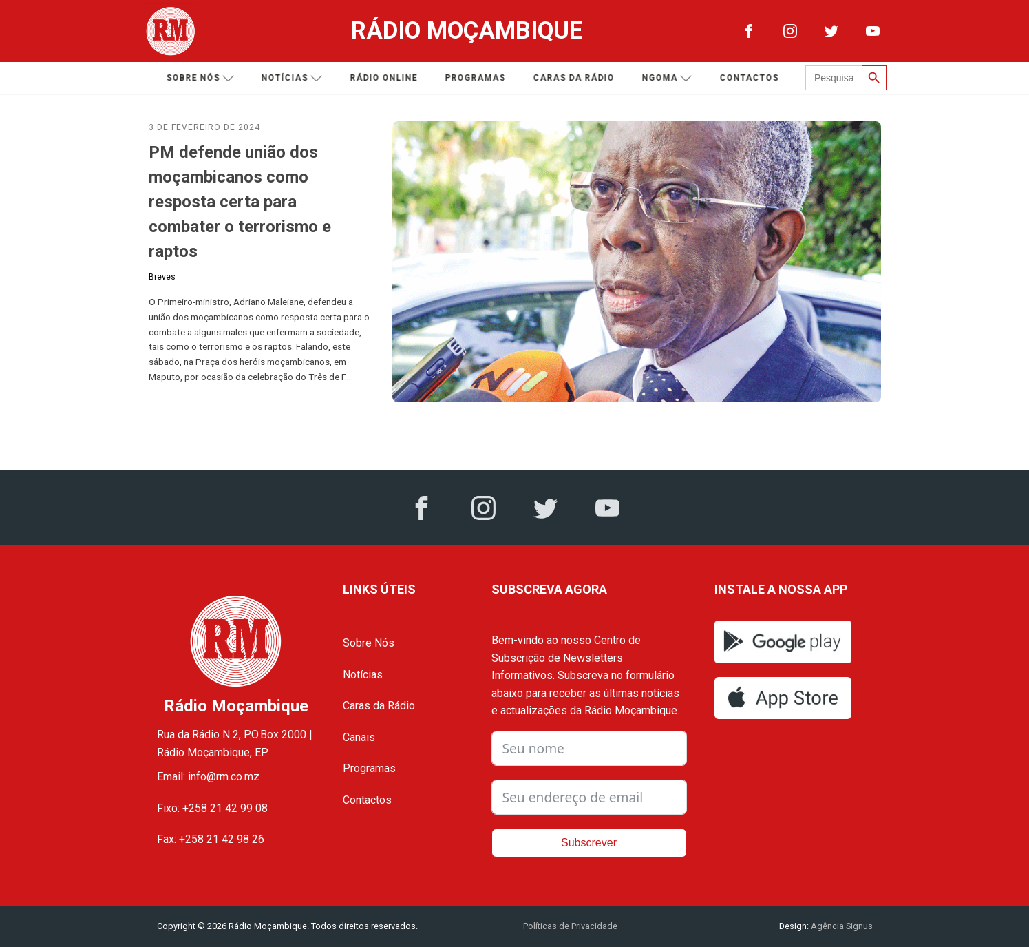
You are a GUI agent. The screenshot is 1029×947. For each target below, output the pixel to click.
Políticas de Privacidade (570, 926)
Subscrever (589, 843)
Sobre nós (202, 78)
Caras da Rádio (575, 78)
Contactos (751, 78)
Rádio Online (385, 78)
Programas (477, 78)
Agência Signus (841, 926)
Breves (162, 277)
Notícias (293, 78)
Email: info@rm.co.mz (208, 776)
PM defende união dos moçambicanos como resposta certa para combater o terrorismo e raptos (240, 202)
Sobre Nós (368, 642)
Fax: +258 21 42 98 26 (210, 839)
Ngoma (669, 78)
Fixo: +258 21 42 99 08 (212, 808)
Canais (359, 737)
